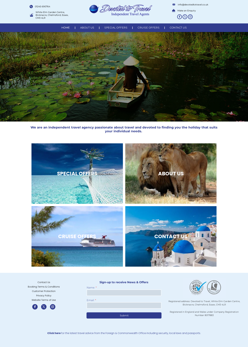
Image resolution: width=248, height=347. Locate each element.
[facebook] (179, 17)
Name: (91, 287)
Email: (90, 300)
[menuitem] (66, 27)
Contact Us (43, 282)
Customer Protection (44, 291)
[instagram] (190, 17)
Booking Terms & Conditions (44, 286)
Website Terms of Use (44, 300)
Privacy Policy (43, 295)
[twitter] (185, 17)
